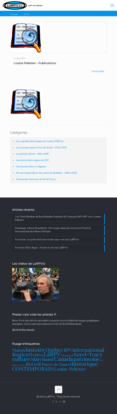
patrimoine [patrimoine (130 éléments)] (86, 359)
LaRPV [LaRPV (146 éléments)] (52, 354)
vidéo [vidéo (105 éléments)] (37, 354)
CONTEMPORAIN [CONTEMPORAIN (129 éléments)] (33, 369)
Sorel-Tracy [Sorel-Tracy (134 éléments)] (88, 354)
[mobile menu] (112, 5)
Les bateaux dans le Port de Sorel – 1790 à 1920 (41, 147)
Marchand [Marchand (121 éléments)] (42, 359)
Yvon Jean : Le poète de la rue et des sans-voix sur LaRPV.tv (47, 239)
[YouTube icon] (60, 401)
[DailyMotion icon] (64, 401)
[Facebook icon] (53, 401)
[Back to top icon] (58, 389)
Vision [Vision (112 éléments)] (18, 350)
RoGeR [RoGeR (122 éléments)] (33, 364)
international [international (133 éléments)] (88, 350)
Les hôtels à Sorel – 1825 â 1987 (32, 153)
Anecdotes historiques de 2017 (32, 160)
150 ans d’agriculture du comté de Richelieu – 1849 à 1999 (46, 172)
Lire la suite (97, 71)
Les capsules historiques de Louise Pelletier (40, 141)
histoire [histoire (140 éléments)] (35, 349)
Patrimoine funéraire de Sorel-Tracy (36, 179)
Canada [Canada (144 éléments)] (63, 359)
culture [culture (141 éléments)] (21, 359)
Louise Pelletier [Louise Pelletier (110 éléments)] (70, 369)
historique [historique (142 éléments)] (85, 363)
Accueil (14, 14)
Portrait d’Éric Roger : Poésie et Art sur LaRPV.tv (41, 247)
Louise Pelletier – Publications (35, 63)
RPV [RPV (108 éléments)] (68, 350)
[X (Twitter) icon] (56, 401)
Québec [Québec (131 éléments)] (54, 350)
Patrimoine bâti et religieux (31, 166)
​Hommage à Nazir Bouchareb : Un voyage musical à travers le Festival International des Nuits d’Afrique (53, 230)
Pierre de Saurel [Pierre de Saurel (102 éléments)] (56, 364)
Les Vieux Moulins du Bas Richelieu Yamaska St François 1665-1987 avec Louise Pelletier (58, 218)
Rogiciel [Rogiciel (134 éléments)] (22, 354)
